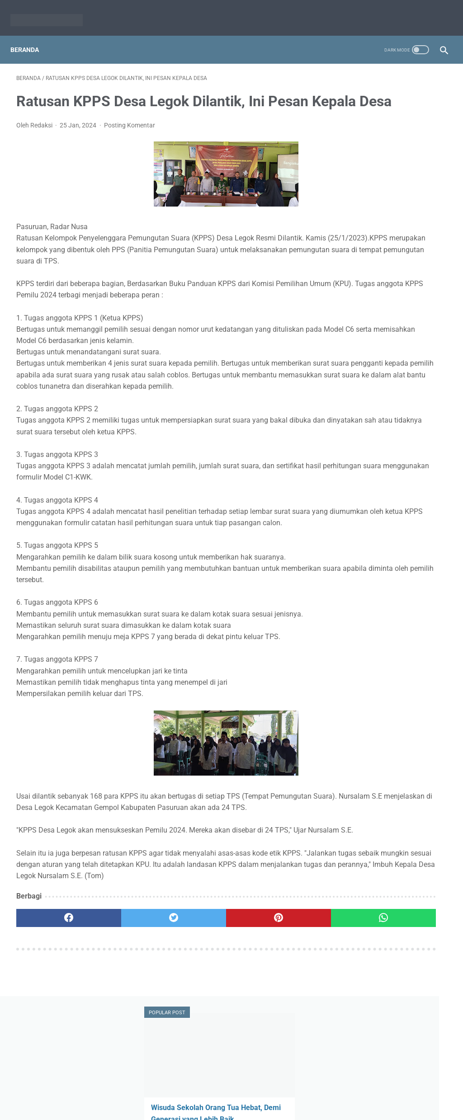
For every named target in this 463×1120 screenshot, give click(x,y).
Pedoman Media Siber (247, 1091)
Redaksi (196, 1091)
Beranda (30, 35)
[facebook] (52, 1012)
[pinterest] (196, 1012)
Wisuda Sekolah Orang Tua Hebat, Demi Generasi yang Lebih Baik (387, 156)
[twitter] (124, 1012)
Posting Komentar (129, 139)
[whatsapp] (267, 1012)
